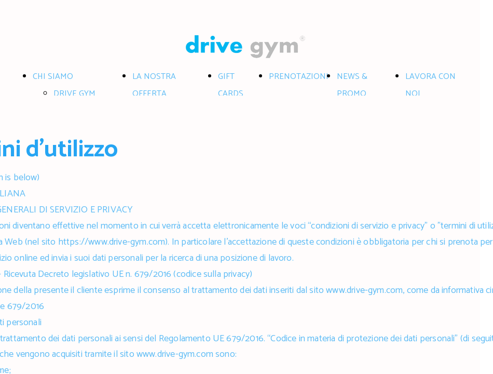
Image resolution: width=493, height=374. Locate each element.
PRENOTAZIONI (298, 77)
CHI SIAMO (53, 77)
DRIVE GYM (74, 94)
